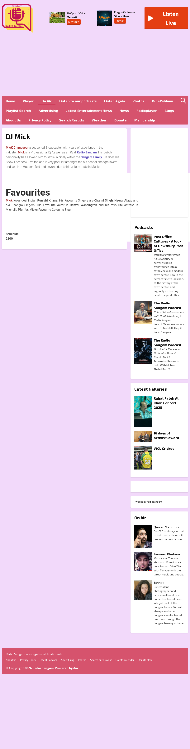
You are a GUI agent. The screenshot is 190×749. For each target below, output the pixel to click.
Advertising (48, 110)
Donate (120, 120)
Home (10, 101)
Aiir (75, 668)
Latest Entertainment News (89, 110)
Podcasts (143, 227)
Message (73, 21)
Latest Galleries (150, 388)
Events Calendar (125, 659)
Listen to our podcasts (78, 101)
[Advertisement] (93, 65)
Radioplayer (146, 110)
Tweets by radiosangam (148, 501)
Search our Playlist (101, 659)
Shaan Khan (121, 16)
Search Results (71, 120)
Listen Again (114, 101)
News (124, 110)
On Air (46, 101)
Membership (144, 120)
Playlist (120, 20)
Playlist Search (18, 110)
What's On (160, 101)
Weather (99, 120)
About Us (13, 120)
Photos (138, 101)
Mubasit (72, 17)
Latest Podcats (48, 659)
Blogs (169, 110)
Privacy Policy (39, 120)
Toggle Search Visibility (184, 101)
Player (28, 101)
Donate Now (145, 659)
